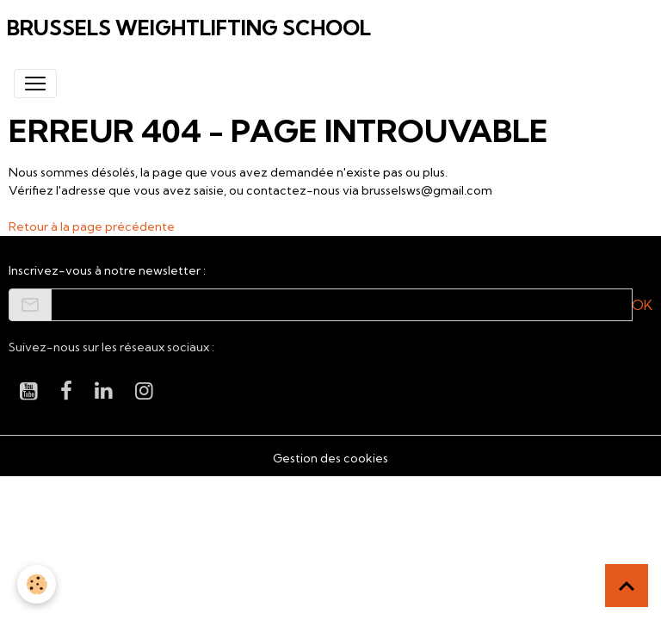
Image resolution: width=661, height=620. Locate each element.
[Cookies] (36, 584)
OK (642, 304)
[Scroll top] (626, 585)
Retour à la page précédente (92, 226)
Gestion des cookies (330, 458)
